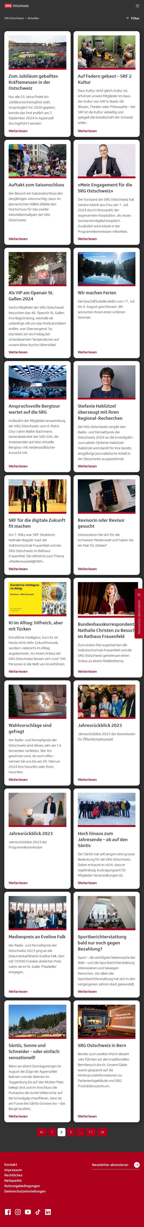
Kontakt (10, 1165)
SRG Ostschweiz (14, 18)
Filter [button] (132, 18)
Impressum (13, 1170)
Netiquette (13, 1180)
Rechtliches (13, 1175)
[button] (137, 6)
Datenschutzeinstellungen (25, 1191)
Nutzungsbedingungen (22, 1186)
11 (91, 1132)
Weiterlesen (18, 131)
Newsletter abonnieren (116, 1165)
